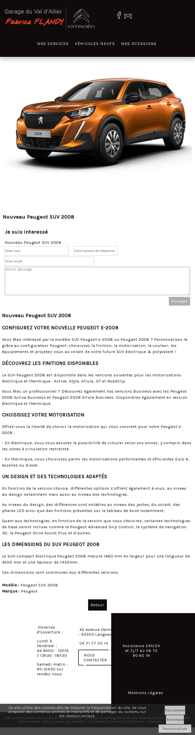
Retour (97, 610)
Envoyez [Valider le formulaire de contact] (179, 306)
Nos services (53, 43)
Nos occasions (139, 43)
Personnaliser (175, 729)
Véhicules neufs (95, 43)
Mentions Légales (145, 698)
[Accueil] (50, 18)
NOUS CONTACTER (95, 663)
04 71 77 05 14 (93, 648)
